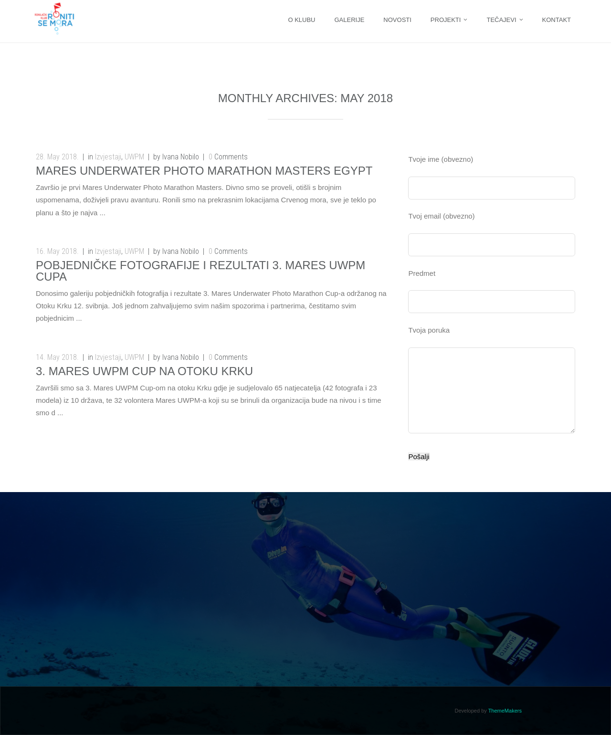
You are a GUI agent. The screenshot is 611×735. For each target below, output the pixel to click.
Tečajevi (501, 19)
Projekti (446, 19)
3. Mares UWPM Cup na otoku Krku (144, 371)
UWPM (134, 156)
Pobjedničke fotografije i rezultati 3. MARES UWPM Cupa (200, 271)
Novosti (397, 19)
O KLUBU (301, 19)
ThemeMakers (505, 711)
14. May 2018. (57, 357)
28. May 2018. (57, 156)
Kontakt (556, 19)
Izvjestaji (108, 156)
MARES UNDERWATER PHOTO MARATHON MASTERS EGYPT (204, 170)
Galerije (349, 19)
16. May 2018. (57, 251)
